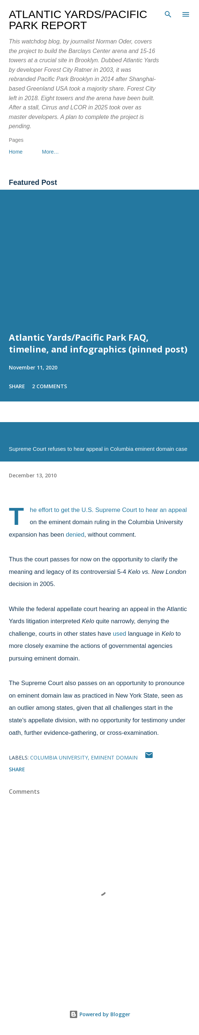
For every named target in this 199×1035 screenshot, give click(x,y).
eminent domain (114, 757)
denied (75, 534)
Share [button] (17, 386)
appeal (177, 509)
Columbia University (59, 757)
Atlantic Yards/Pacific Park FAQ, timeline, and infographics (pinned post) (98, 343)
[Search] (168, 13)
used (119, 633)
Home (15, 152)
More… (50, 152)
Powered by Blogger (99, 1014)
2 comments (49, 386)
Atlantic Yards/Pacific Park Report (78, 19)
